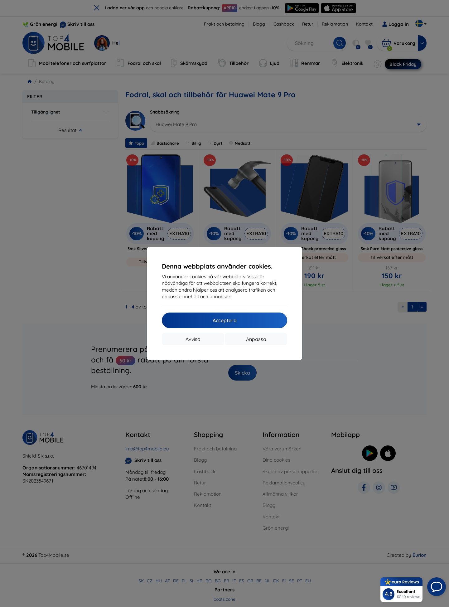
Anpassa (256, 339)
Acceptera (225, 320)
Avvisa (193, 339)
